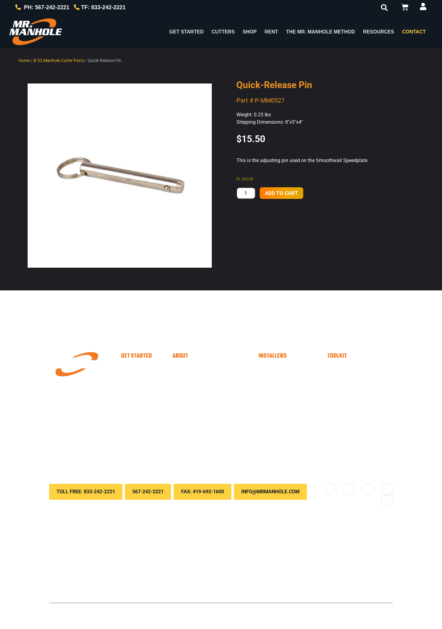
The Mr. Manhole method (216, 393)
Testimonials (199, 418)
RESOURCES (378, 31)
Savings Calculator (294, 402)
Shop (250, 31)
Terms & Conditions (203, 610)
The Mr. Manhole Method (320, 31)
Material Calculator (294, 390)
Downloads (352, 405)
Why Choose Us (204, 369)
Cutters (223, 31)
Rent (271, 31)
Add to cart (281, 193)
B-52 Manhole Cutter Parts (58, 60)
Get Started (186, 31)
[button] (384, 8)
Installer (141, 369)
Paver (139, 393)
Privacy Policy (165, 610)
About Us (194, 381)
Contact (414, 31)
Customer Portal (359, 381)
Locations (195, 451)
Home (24, 60)
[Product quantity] (245, 193)
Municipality (147, 381)
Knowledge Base (360, 393)
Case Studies (200, 405)
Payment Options (360, 369)
